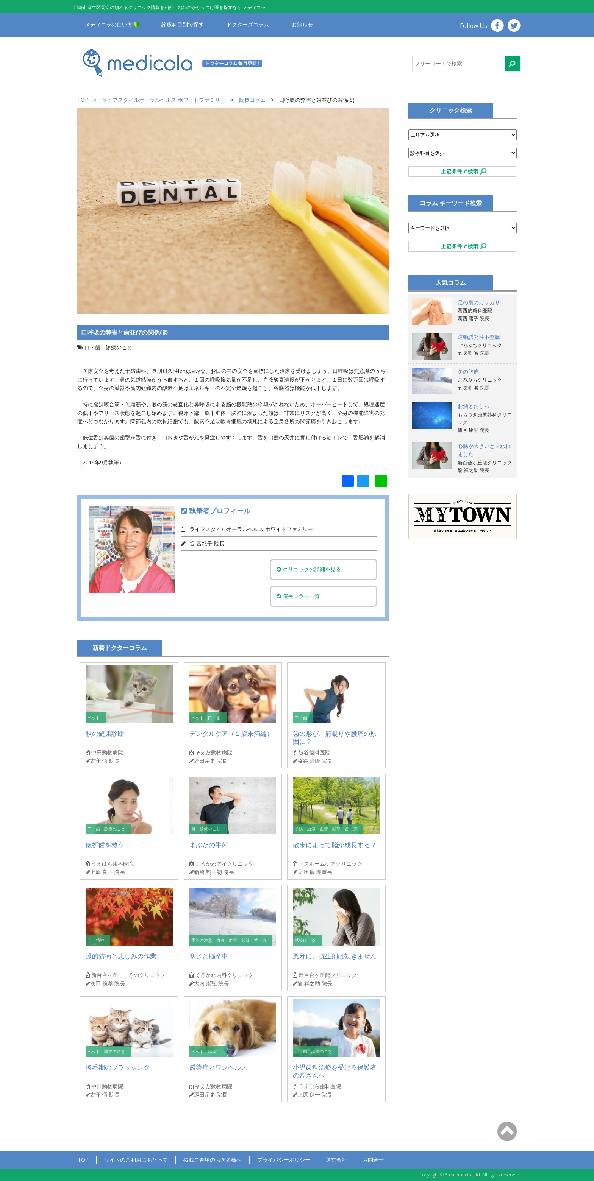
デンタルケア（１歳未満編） (231, 733)
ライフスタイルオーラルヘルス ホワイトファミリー (163, 99)
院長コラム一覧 (298, 596)
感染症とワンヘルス (218, 1067)
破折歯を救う (105, 844)
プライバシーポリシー (283, 1159)
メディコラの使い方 (109, 24)
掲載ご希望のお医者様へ (212, 1159)
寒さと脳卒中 (208, 956)
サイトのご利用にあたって (136, 1159)
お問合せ (373, 1159)
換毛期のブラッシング (118, 1067)
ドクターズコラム (248, 24)
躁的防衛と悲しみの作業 (121, 956)
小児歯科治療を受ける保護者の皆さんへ (335, 1071)
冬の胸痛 (468, 371)
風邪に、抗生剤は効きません (335, 956)
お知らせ (302, 24)
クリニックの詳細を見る (309, 569)
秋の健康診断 (105, 733)
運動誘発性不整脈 (479, 336)
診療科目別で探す (182, 24)
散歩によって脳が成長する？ (335, 844)
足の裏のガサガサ (479, 302)
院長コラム (252, 99)
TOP (82, 99)
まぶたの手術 (208, 844)
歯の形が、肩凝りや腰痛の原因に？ (335, 737)
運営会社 (336, 1159)
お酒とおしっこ (476, 406)
